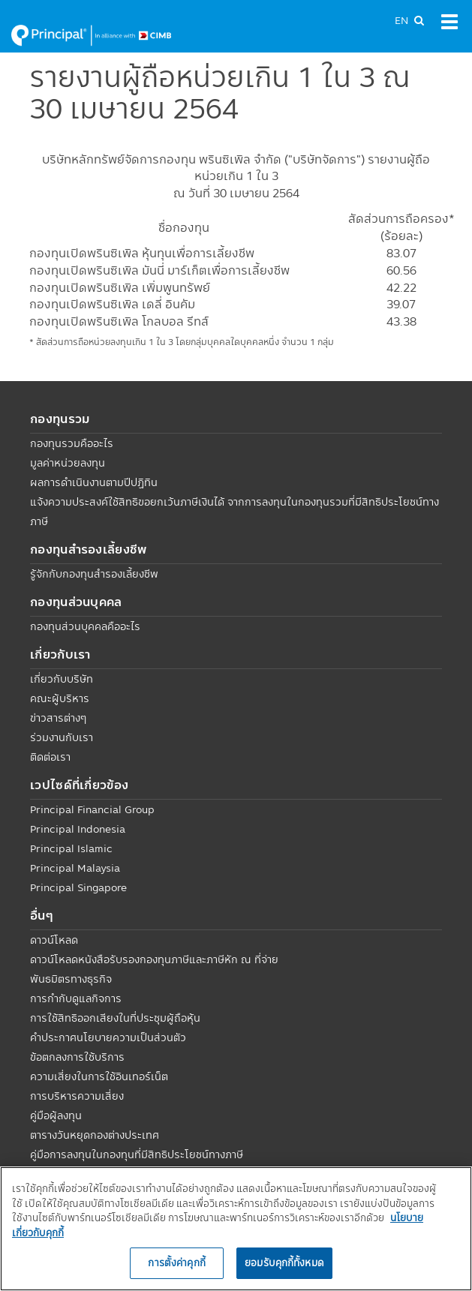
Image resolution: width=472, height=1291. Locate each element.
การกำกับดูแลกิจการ (76, 998)
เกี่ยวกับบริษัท (61, 678)
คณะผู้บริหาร (59, 698)
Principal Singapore (78, 887)
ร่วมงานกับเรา (61, 737)
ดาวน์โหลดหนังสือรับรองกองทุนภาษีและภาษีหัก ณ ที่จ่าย (154, 959)
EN (401, 20)
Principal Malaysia (75, 867)
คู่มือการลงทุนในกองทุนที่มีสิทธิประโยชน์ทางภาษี (136, 1154)
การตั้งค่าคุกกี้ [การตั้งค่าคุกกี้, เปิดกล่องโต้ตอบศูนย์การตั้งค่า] (176, 1262)
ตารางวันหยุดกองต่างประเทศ (94, 1134)
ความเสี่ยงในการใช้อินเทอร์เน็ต (99, 1076)
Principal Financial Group (92, 809)
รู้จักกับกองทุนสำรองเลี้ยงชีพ (94, 573)
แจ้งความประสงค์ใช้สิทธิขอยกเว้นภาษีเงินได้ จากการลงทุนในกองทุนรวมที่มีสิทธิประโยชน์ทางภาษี (234, 511)
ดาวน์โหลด (54, 939)
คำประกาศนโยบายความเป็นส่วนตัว (108, 1037)
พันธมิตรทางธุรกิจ (71, 978)
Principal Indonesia (77, 828)
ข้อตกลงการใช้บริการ (77, 1056)
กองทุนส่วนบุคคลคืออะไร (85, 626)
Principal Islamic (71, 848)
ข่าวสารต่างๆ (58, 717)
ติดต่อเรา (50, 756)
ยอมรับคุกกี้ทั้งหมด (284, 1262)
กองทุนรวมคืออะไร (71, 443)
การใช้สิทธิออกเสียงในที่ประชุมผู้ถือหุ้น (115, 1017)
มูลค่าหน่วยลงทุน (67, 462)
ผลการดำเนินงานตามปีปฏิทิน (94, 482)
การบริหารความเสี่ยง (77, 1095)
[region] (236, 1228)
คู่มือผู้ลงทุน (56, 1115)
